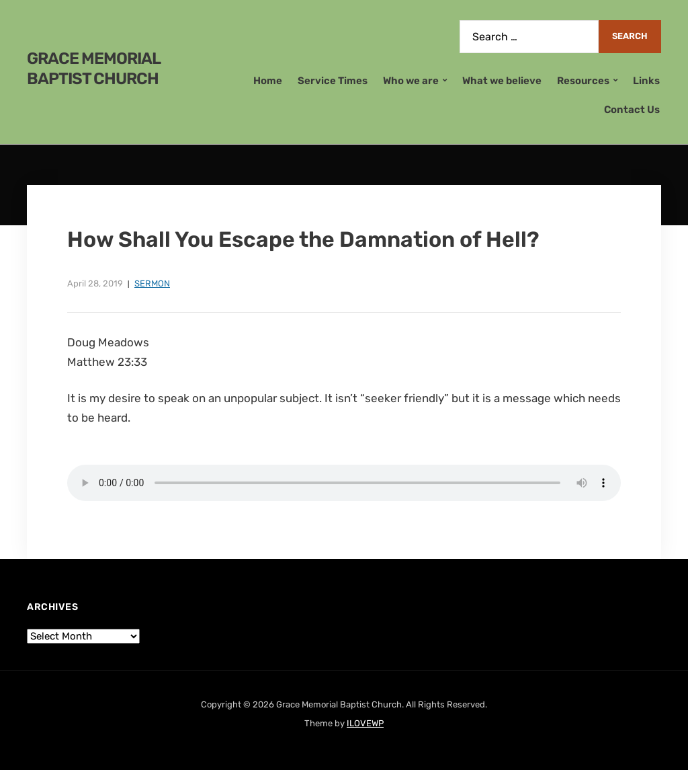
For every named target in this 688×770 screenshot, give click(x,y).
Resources (583, 81)
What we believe (502, 81)
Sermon (152, 283)
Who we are (411, 81)
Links (646, 81)
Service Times (333, 81)
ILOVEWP (365, 723)
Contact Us (632, 110)
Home (267, 81)
